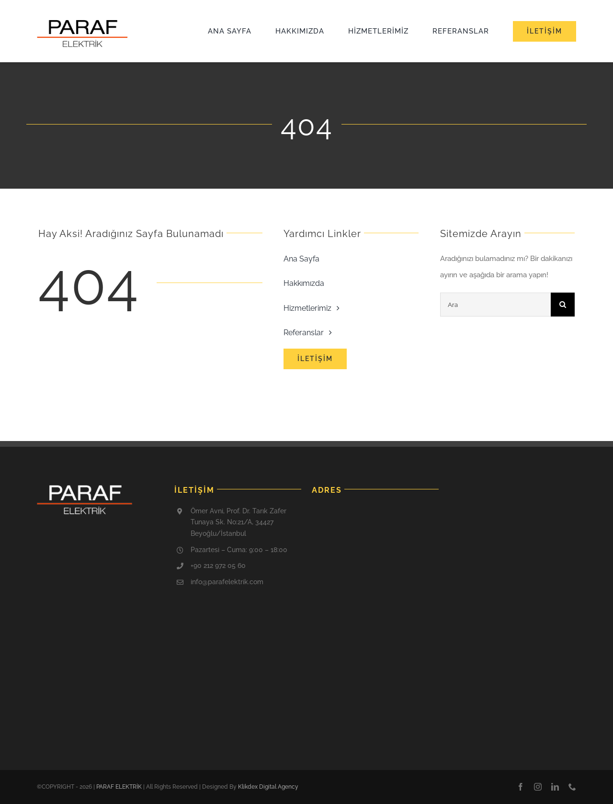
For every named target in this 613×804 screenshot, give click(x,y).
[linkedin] (555, 787)
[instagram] (538, 787)
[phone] (572, 787)
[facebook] (520, 787)
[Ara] (495, 305)
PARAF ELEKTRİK (119, 786)
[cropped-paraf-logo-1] (82, 23)
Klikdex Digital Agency (268, 786)
